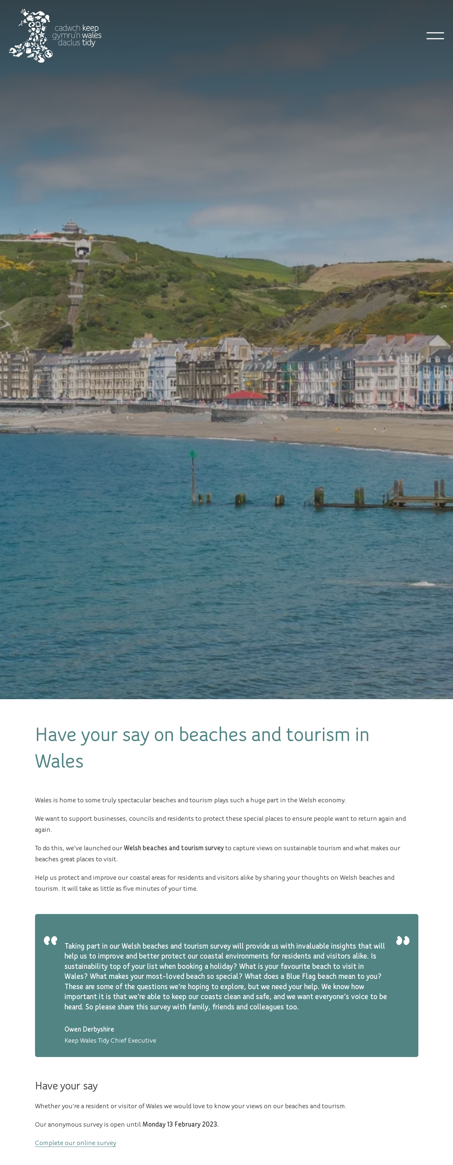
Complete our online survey (75, 1142)
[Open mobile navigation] (435, 36)
